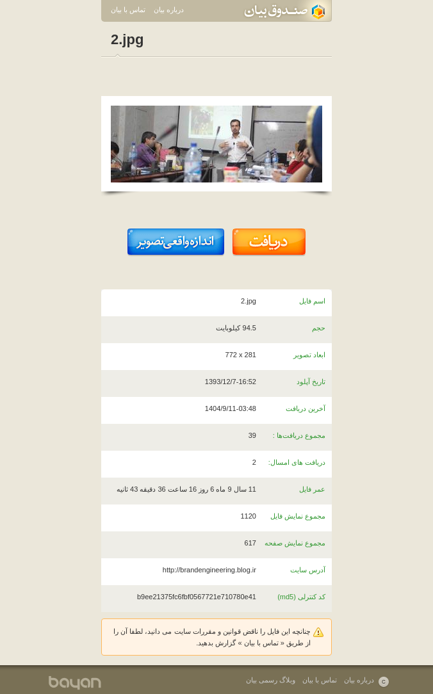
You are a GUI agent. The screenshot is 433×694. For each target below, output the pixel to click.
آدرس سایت (307, 570)
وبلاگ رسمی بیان (270, 680)
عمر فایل (312, 489)
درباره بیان (169, 9)
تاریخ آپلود (311, 381)
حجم (318, 328)
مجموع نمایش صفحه (295, 543)
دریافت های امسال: (296, 462)
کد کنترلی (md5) (301, 597)
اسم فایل (312, 301)
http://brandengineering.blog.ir (209, 570)
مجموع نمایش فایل (297, 516)
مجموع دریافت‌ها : (299, 435)
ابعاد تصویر (309, 355)
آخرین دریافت (305, 408)
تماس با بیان (128, 9)
